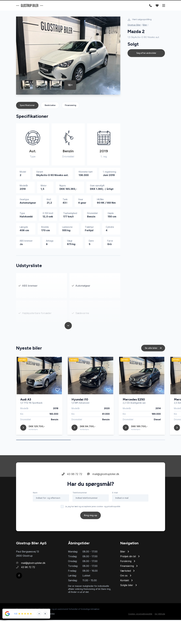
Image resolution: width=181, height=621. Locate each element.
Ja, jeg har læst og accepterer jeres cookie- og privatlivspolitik (92, 514)
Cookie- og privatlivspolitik (140, 615)
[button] (108, 89)
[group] (68, 57)
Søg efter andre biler (146, 53)
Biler (145, 25)
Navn (35, 500)
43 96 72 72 (72, 481)
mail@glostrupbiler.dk (103, 481)
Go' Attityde (160, 615)
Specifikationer (27, 106)
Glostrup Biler (134, 25)
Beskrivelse (50, 106)
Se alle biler (153, 355)
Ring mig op (90, 522)
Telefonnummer (80, 500)
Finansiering (70, 106)
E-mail (115, 500)
